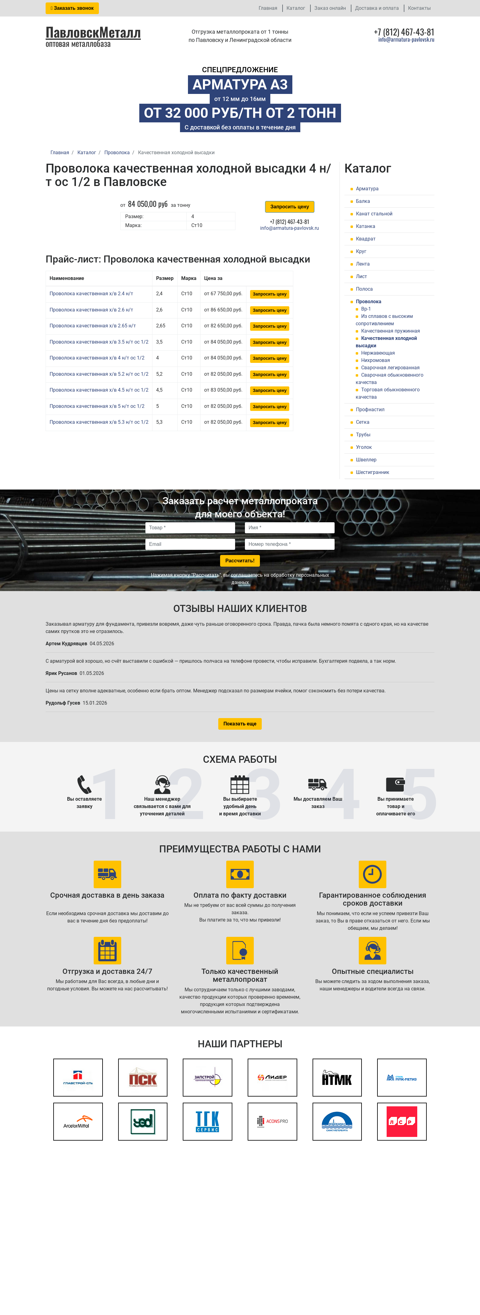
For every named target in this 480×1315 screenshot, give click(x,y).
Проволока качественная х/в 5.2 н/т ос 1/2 (99, 374)
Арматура (367, 189)
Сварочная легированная (390, 368)
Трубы (363, 435)
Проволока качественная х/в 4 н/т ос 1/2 (97, 358)
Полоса (364, 289)
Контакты (419, 8)
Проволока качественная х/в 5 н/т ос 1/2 (97, 406)
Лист (361, 276)
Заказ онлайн (330, 8)
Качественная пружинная (390, 331)
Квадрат (366, 239)
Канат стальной (374, 214)
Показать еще (240, 724)
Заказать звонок (72, 8)
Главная (268, 8)
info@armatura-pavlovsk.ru (406, 39)
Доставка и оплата (377, 8)
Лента (363, 264)
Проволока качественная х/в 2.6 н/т (91, 310)
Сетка (362, 422)
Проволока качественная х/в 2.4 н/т (91, 293)
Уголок (364, 447)
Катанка (365, 226)
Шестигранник (372, 472)
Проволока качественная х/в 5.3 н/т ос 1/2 (99, 422)
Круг (361, 251)
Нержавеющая (378, 353)
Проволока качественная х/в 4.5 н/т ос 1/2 (99, 390)
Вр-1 (366, 309)
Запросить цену (289, 206)
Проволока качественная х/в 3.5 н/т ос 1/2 (99, 342)
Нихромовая (375, 360)
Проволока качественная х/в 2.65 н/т (93, 326)
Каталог (296, 8)
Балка (363, 201)
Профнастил (370, 409)
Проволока (368, 301)
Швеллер (366, 460)
